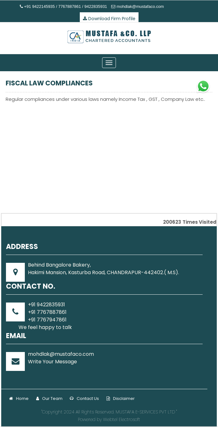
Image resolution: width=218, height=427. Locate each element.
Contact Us (84, 398)
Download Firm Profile (109, 18)
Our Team (49, 398)
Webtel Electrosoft (121, 419)
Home (19, 398)
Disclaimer (120, 398)
